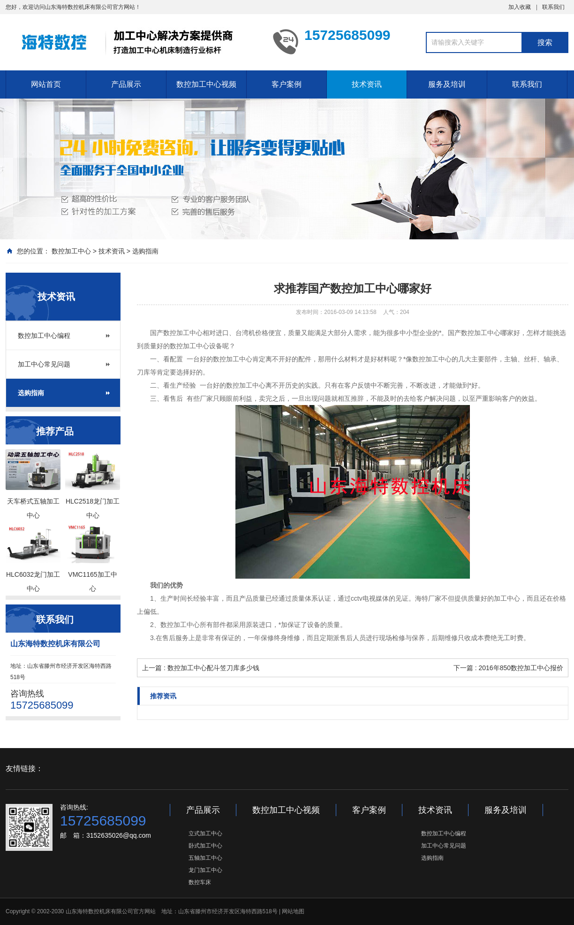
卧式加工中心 (205, 845)
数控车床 (200, 882)
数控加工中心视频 (206, 84)
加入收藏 (519, 7)
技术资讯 (367, 84)
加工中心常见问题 (44, 364)
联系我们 (553, 7)
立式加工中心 (205, 833)
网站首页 (46, 84)
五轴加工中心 (205, 858)
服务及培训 (447, 84)
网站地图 (293, 911)
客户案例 (287, 84)
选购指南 (145, 251)
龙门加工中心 (205, 870)
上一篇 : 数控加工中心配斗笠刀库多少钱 (200, 668)
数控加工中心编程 (44, 335)
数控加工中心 (71, 251)
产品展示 (126, 84)
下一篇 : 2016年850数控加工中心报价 (508, 668)
